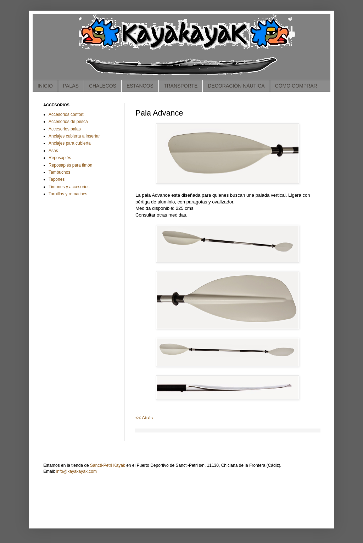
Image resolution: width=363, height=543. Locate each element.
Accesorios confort (66, 114)
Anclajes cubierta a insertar (74, 136)
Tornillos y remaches (68, 193)
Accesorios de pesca (68, 121)
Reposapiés (60, 157)
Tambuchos (59, 172)
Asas (53, 150)
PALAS (71, 86)
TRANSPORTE (180, 86)
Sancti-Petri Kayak (107, 465)
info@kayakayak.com (76, 471)
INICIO (45, 86)
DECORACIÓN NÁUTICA (236, 86)
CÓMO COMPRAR (296, 86)
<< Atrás (144, 417)
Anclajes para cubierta (70, 143)
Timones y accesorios (69, 186)
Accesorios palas (65, 129)
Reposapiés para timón (70, 165)
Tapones (57, 179)
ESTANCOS (140, 86)
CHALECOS (102, 86)
